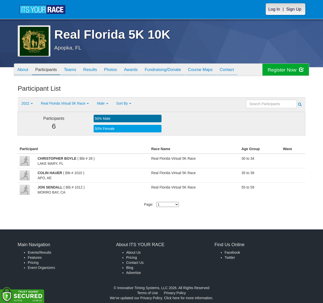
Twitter (230, 257)
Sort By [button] (123, 103)
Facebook (232, 252)
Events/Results (39, 252)
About (23, 70)
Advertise (133, 273)
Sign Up (293, 9)
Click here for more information (188, 298)
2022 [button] (27, 103)
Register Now (285, 70)
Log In (274, 9)
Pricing (33, 263)
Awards (138, 70)
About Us (133, 252)
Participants (48, 70)
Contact (239, 70)
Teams (73, 70)
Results (95, 70)
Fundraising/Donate (171, 70)
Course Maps (211, 70)
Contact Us (135, 263)
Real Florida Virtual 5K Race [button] (65, 103)
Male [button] (102, 103)
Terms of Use (147, 293)
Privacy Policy (175, 293)
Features (35, 257)
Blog (129, 268)
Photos (116, 70)
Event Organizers (41, 268)
